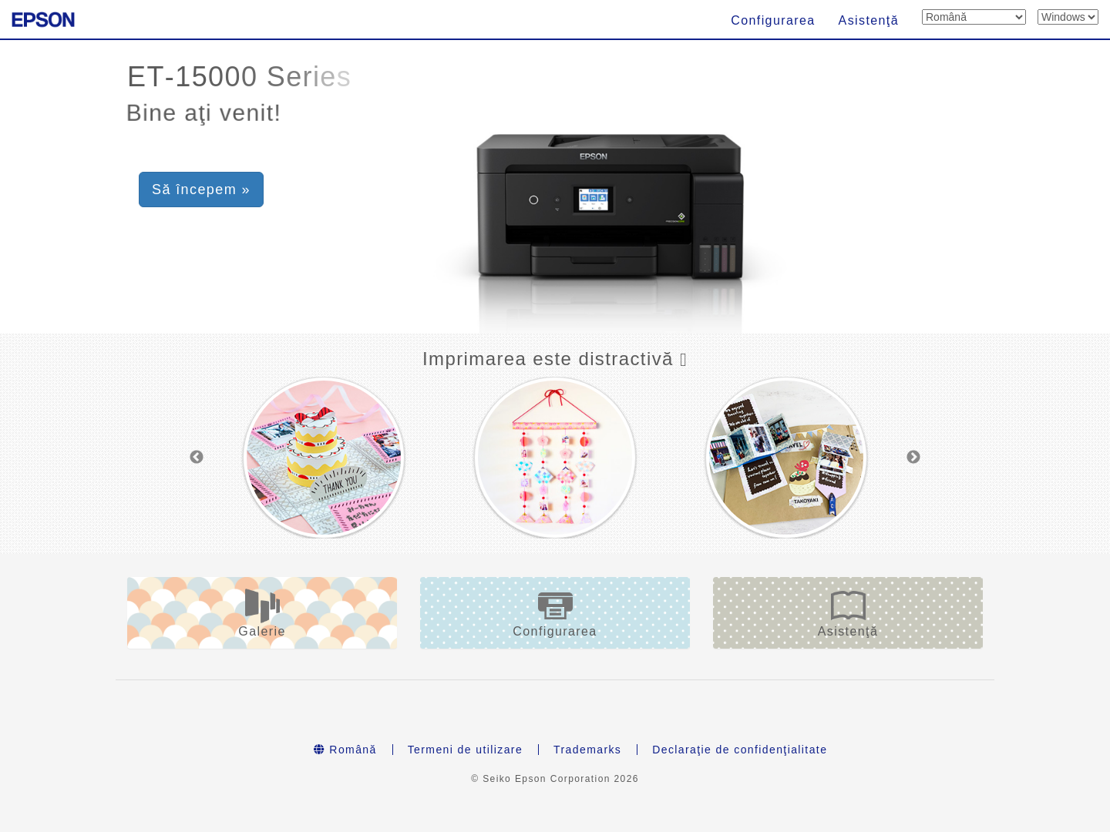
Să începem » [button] (201, 189)
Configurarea (773, 20)
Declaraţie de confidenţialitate (739, 749)
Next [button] (913, 457)
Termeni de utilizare (465, 749)
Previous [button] (196, 457)
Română (345, 749)
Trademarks (587, 749)
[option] (323, 457)
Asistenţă (869, 20)
